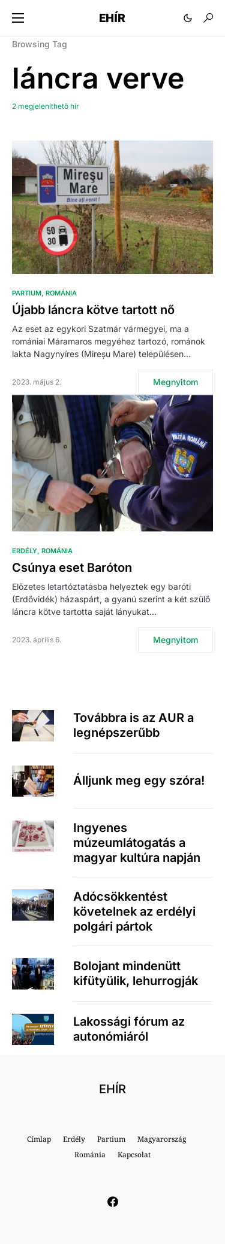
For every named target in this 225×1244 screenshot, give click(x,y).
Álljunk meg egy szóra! (139, 780)
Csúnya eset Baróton (72, 567)
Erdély (24, 551)
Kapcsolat (134, 1155)
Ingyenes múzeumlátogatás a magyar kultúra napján (136, 843)
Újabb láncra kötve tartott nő (93, 310)
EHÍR (112, 18)
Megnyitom (175, 382)
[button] (18, 18)
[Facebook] (112, 1201)
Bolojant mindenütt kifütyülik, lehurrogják (135, 973)
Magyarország (161, 1139)
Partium (26, 293)
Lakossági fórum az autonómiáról (129, 1029)
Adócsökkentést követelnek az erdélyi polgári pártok (134, 911)
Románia (61, 293)
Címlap (39, 1139)
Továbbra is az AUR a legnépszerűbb (133, 725)
